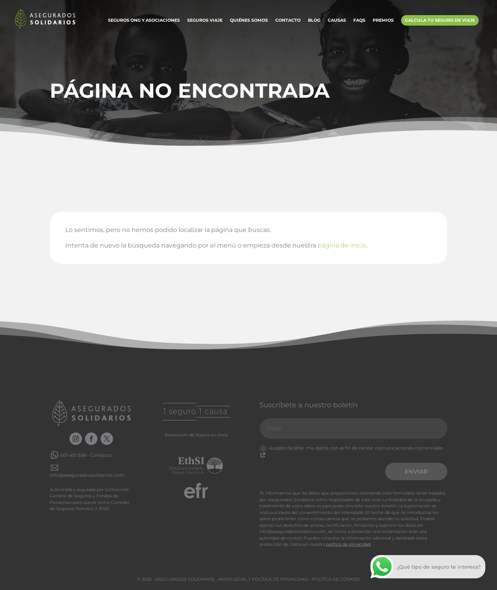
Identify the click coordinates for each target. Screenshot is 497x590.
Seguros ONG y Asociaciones (144, 20)
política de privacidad (348, 544)
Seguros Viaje (204, 20)
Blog (314, 20)
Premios (383, 20)
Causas (337, 20)
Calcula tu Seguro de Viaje (440, 20)
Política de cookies (336, 579)
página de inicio (342, 245)
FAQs (359, 20)
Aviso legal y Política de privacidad (263, 579)
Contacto (288, 20)
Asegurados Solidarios (185, 579)
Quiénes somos (249, 20)
